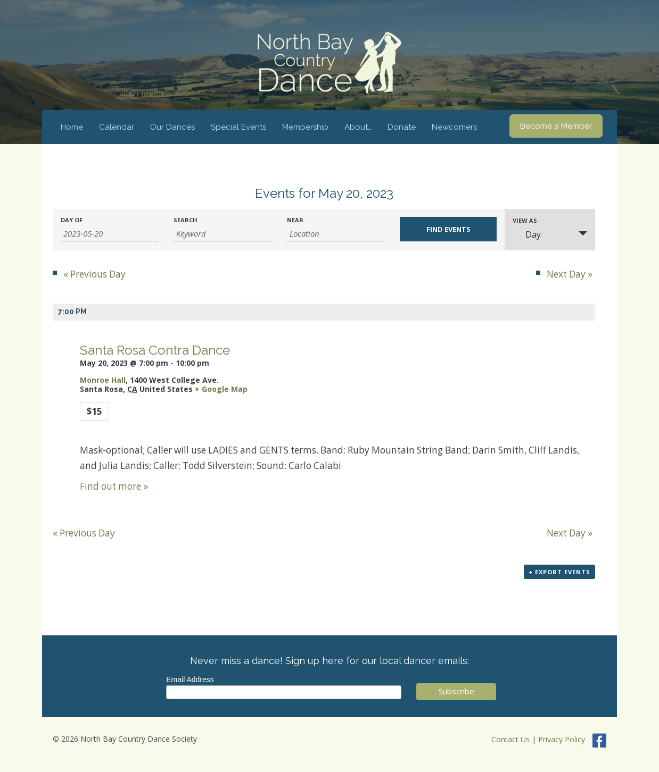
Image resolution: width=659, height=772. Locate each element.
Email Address (189, 679)
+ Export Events (559, 572)
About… (358, 127)
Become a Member (556, 126)
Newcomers (454, 127)
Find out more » (114, 486)
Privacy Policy (561, 739)
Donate (402, 127)
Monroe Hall (103, 380)
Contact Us (510, 739)
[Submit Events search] (448, 229)
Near (295, 220)
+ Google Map (221, 389)
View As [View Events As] (525, 220)
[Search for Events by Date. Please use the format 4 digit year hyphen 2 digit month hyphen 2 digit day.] (109, 233)
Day (527, 234)
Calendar (116, 127)
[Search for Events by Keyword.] (222, 233)
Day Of (72, 220)
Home (72, 127)
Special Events (238, 127)
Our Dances (172, 127)
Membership (305, 127)
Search (185, 220)
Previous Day (94, 274)
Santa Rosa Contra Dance (155, 350)
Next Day (569, 274)
